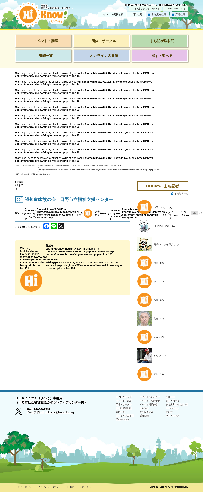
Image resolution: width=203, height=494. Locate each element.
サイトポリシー (26, 489)
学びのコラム (115, 423)
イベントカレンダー (145, 398)
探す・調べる (170, 403)
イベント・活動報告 (145, 403)
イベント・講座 (116, 403)
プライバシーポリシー (53, 489)
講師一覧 (113, 415)
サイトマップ (170, 419)
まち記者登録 (158, 14)
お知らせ (168, 398)
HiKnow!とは (170, 411)
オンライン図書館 (118, 419)
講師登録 (180, 14)
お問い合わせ (93, 489)
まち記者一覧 (180, 193)
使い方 (166, 415)
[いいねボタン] (194, 213)
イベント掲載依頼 (113, 14)
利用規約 (76, 489)
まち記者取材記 (30, 165)
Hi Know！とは (176, 8)
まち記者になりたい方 (146, 8)
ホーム (18, 165)
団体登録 (137, 14)
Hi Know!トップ (116, 398)
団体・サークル (116, 407)
